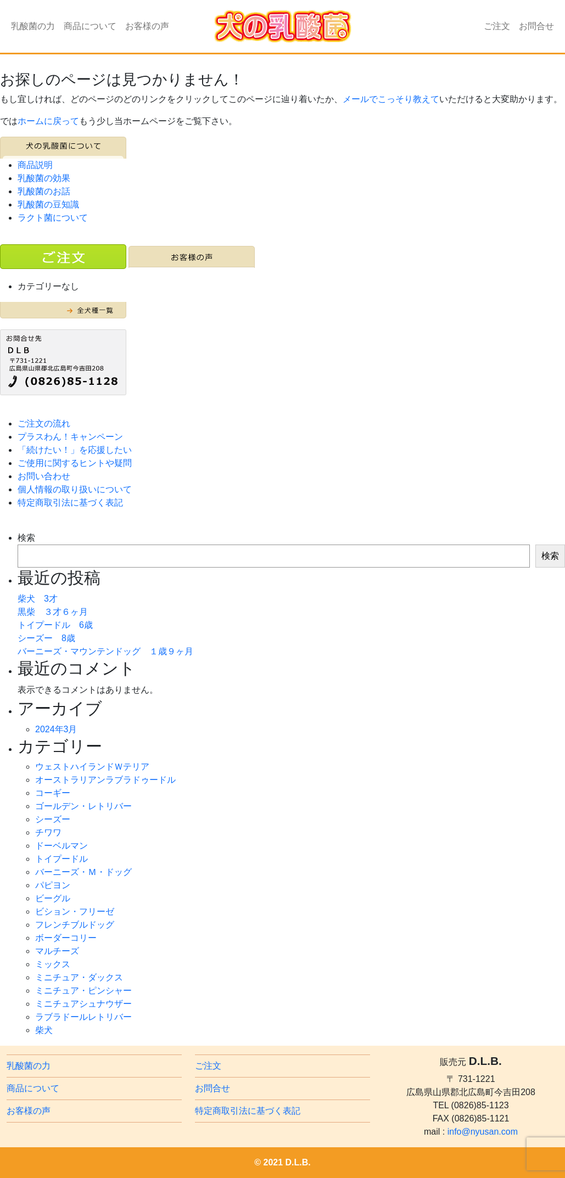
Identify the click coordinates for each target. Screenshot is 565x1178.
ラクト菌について (53, 217)
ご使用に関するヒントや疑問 (75, 463)
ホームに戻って (48, 121)
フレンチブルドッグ (74, 924)
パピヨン (52, 885)
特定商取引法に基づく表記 (70, 502)
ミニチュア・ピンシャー (83, 990)
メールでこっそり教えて (391, 99)
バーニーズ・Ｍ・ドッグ (83, 872)
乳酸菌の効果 (44, 178)
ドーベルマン (61, 845)
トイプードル (61, 858)
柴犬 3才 (38, 598)
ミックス (52, 964)
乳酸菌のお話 (44, 191)
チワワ (48, 832)
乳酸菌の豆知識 (48, 204)
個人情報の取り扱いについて (75, 489)
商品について (90, 26)
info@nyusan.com (482, 1131)
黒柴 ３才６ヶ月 (53, 611)
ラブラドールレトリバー (83, 1017)
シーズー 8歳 (46, 638)
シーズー (52, 819)
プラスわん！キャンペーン (70, 436)
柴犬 (44, 1030)
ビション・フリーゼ (74, 911)
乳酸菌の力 (33, 26)
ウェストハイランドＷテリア (92, 766)
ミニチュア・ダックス (79, 977)
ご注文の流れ (44, 423)
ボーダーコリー (66, 938)
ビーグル (52, 898)
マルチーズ (57, 951)
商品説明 (35, 165)
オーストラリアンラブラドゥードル (105, 779)
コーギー (52, 793)
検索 (26, 537)
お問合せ (536, 26)
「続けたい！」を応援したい (75, 450)
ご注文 (497, 26)
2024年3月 (56, 729)
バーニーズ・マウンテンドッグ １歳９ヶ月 (105, 651)
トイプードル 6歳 (55, 625)
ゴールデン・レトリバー (83, 806)
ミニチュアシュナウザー (83, 1003)
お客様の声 (147, 26)
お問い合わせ (44, 476)
